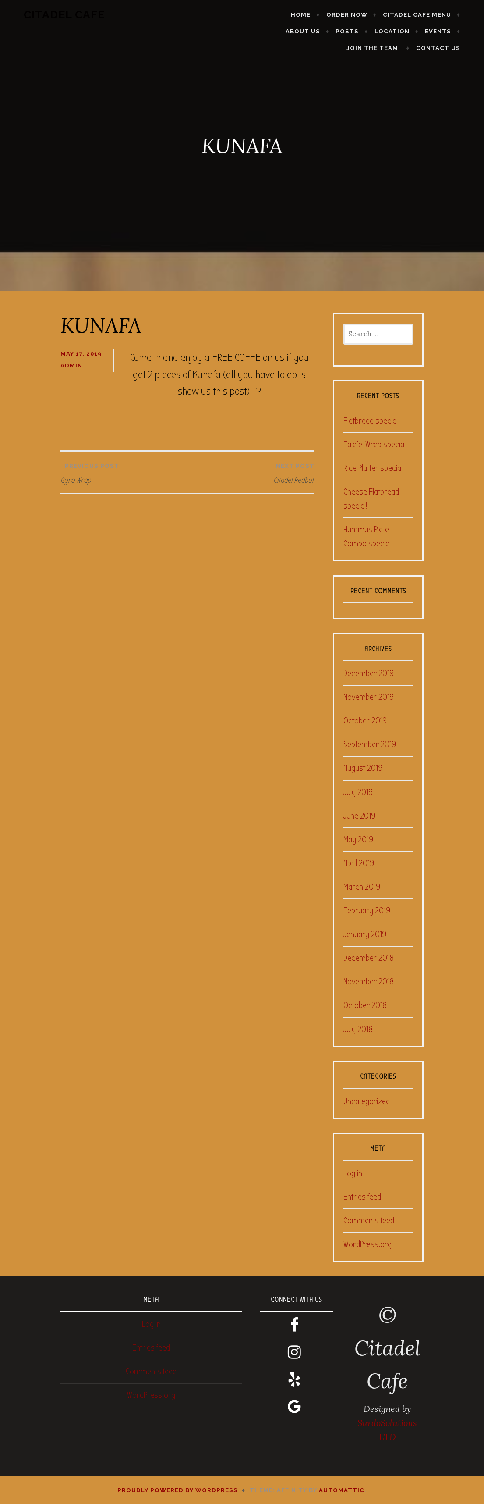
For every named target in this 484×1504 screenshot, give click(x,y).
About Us (446, 14)
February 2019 (366, 910)
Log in (352, 1173)
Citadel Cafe (51, 14)
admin (71, 365)
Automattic (341, 1490)
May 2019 (358, 839)
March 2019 (361, 887)
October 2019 (365, 721)
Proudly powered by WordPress (177, 1490)
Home (263, 14)
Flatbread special (370, 421)
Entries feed (362, 1197)
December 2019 (368, 673)
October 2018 (365, 1005)
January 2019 (364, 934)
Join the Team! (436, 31)
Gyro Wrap (123, 471)
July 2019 (358, 792)
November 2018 (368, 982)
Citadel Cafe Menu (379, 14)
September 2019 (369, 744)
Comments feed (368, 1220)
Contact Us (450, 48)
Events (381, 31)
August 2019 (362, 768)
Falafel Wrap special (374, 444)
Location (335, 31)
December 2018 (368, 958)
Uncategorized (366, 1101)
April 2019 (358, 863)
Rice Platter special (373, 468)
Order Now (309, 14)
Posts (290, 31)
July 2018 (358, 1029)
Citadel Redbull (253, 471)
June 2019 (359, 816)
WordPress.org (367, 1244)
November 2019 (368, 697)
